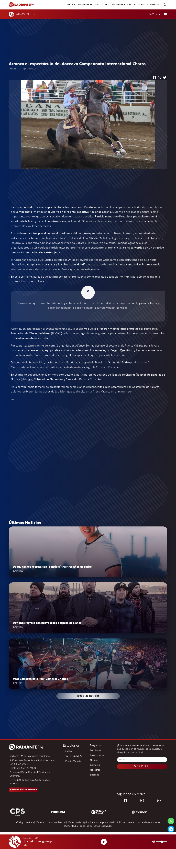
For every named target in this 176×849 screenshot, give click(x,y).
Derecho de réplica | (79, 822)
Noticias (139, 5)
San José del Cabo (75, 756)
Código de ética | (25, 822)
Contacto (153, 5)
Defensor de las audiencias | (51, 822)
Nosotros (95, 770)
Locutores (102, 5)
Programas (85, 5)
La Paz (68, 751)
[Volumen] (161, 841)
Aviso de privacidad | (103, 822)
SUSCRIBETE (142, 766)
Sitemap (94, 775)
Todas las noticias (88, 696)
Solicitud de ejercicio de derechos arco (138, 822)
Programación (121, 5)
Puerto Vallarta (73, 761)
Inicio (71, 5)
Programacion (97, 755)
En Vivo (155, 14)
